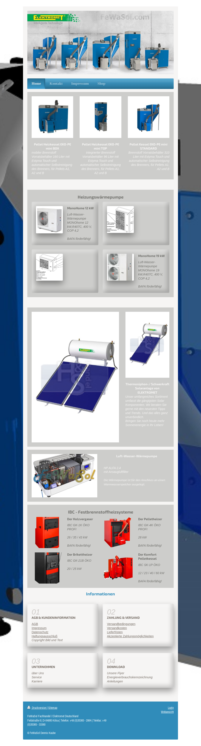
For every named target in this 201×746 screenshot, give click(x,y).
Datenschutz (40, 632)
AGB (35, 624)
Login (171, 707)
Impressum (39, 628)
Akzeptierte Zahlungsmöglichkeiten (130, 636)
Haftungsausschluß (44, 636)
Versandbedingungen (121, 624)
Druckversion (37, 707)
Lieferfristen (115, 632)
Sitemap (52, 707)
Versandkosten (117, 628)
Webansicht (167, 712)
